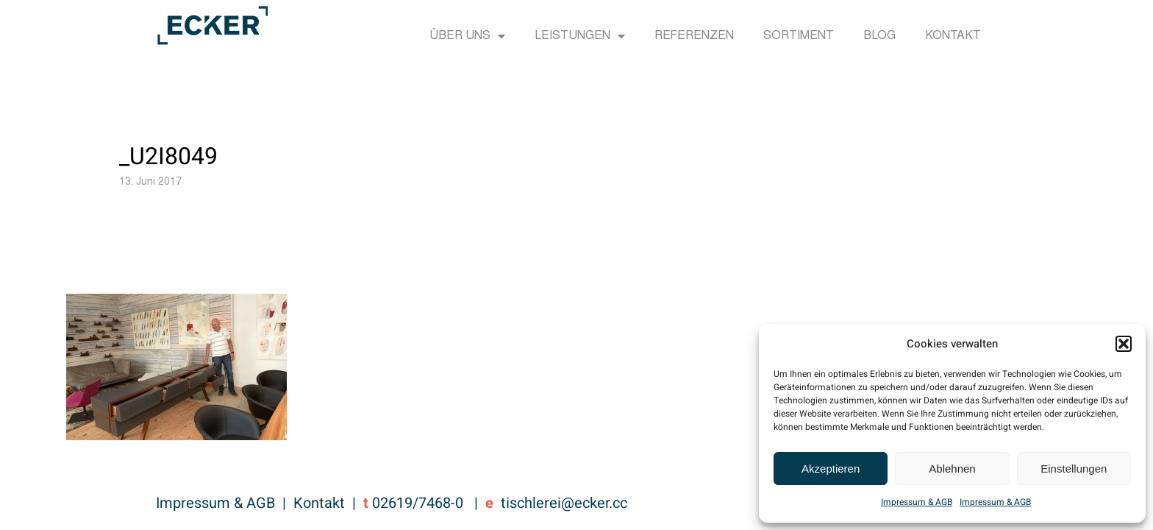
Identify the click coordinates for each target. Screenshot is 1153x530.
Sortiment (798, 36)
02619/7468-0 (417, 503)
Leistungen (580, 36)
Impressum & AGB (916, 502)
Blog (879, 36)
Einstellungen (1073, 468)
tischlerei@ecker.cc (564, 503)
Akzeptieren (831, 468)
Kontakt (953, 36)
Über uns (467, 36)
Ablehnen (952, 468)
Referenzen (694, 36)
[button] (1123, 343)
